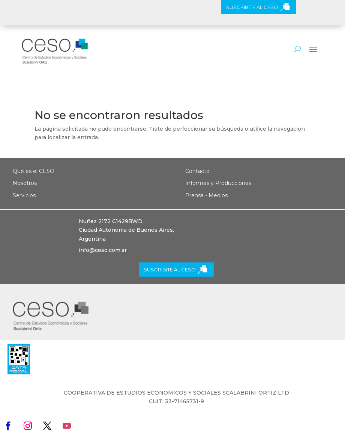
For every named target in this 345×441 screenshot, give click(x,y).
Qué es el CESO (33, 171)
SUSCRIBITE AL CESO (252, 7)
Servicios (24, 195)
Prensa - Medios (206, 195)
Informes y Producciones (218, 183)
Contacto (197, 171)
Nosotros (25, 183)
